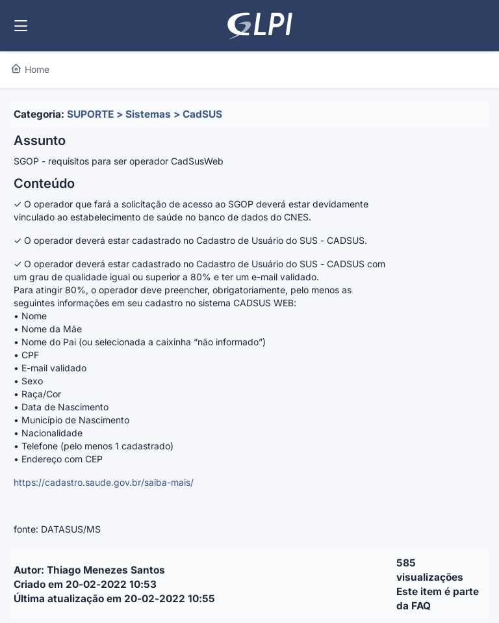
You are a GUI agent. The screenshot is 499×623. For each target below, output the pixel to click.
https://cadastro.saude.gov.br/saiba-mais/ (104, 482)
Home (29, 69)
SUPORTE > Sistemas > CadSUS (144, 114)
